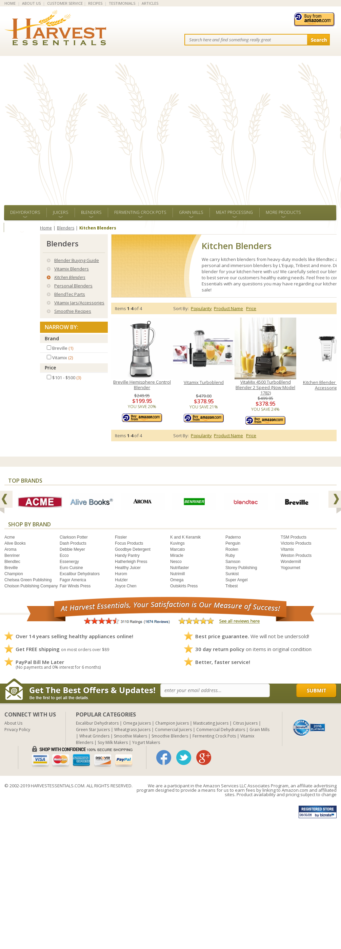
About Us (13, 723)
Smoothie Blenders (170, 736)
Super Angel (236, 580)
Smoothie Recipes (72, 311)
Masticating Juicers (210, 723)
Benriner (12, 555)
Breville (11, 567)
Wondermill (291, 561)
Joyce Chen (125, 586)
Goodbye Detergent (133, 549)
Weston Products (296, 555)
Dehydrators (25, 212)
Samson (232, 561)
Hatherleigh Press (131, 561)
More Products (283, 212)
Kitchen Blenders (69, 277)
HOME (10, 3)
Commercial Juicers (173, 729)
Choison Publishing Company (31, 586)
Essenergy (69, 561)
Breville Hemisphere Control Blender (142, 384)
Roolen (231, 549)
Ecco (64, 555)
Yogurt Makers (146, 742)
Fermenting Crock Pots (140, 212)
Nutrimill (177, 573)
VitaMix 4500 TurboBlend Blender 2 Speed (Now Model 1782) (265, 387)
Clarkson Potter (74, 537)
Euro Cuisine (71, 567)
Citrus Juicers (245, 723)
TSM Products (293, 537)
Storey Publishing (241, 567)
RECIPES (95, 3)
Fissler (121, 537)
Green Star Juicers (93, 729)
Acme (9, 537)
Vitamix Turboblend (204, 382)
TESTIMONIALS (122, 3)
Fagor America (73, 580)
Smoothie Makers (130, 736)
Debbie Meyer (72, 549)
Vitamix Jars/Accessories (79, 303)
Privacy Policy (17, 729)
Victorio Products (296, 543)
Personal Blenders (73, 286)
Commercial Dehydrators (220, 729)
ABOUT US (31, 3)
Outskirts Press (184, 586)
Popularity (201, 308)
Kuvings (177, 543)
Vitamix (287, 549)
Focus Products (129, 543)
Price (50, 367)
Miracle (176, 555)
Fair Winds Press (75, 586)
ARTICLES (150, 3)
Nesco (176, 561)
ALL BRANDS (22, 227)
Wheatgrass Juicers (132, 729)
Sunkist (232, 573)
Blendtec (12, 561)
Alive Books (15, 543)
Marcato (177, 549)
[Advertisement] (74, 127)
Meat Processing (234, 212)
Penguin (232, 543)
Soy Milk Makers (113, 742)
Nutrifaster (179, 567)
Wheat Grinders (94, 736)
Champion (13, 573)
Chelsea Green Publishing (28, 580)
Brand (52, 338)
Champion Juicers (172, 723)
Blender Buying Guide (76, 260)
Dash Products (73, 543)
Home (46, 228)
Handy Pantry (127, 555)
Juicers (60, 212)
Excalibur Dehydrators (80, 573)
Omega (176, 580)
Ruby (230, 555)
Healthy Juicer (128, 567)
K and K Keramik (185, 537)
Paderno (233, 537)
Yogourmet (290, 567)
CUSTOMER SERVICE (65, 3)
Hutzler (121, 580)
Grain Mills (191, 212)
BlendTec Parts (69, 294)
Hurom (121, 573)
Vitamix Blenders (71, 269)
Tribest (231, 586)
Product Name (228, 308)
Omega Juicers (137, 723)
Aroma (10, 549)
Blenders (91, 212)
